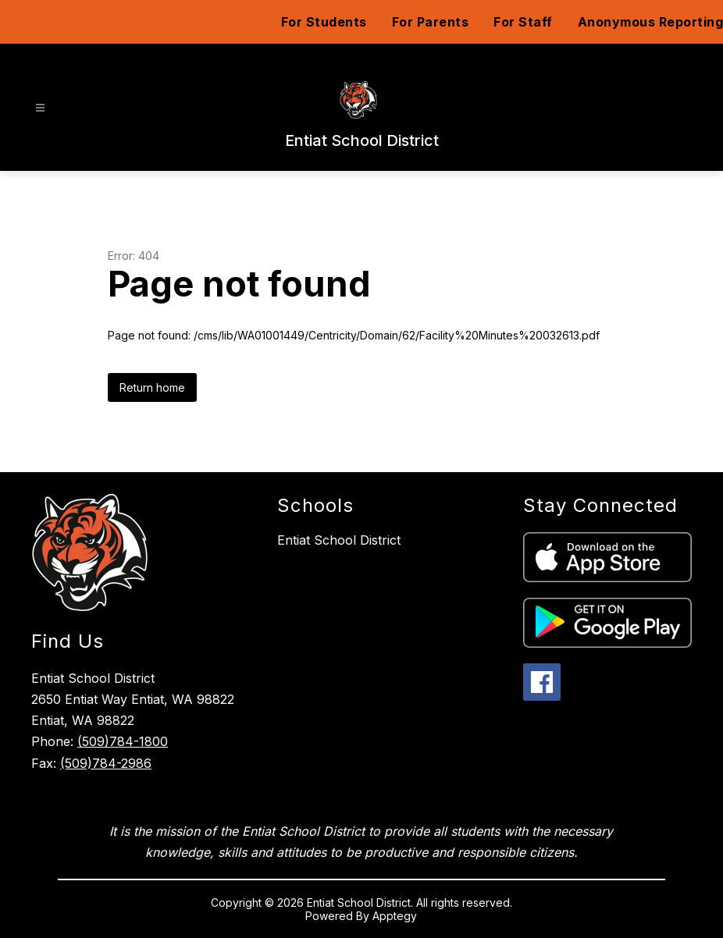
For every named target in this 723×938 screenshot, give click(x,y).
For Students (324, 22)
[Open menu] (40, 108)
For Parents (430, 22)
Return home (152, 387)
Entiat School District (339, 540)
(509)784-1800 (122, 741)
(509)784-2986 (105, 763)
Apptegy (394, 915)
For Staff (523, 22)
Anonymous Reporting (651, 22)
